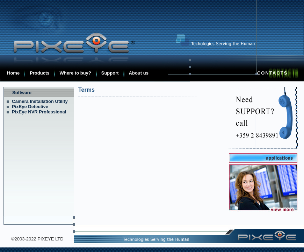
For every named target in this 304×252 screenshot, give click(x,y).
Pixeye (70, 43)
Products (39, 73)
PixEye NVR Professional (39, 111)
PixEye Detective (30, 106)
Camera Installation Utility (40, 101)
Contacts (272, 73)
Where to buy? (75, 73)
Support (110, 73)
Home (13, 73)
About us (139, 73)
